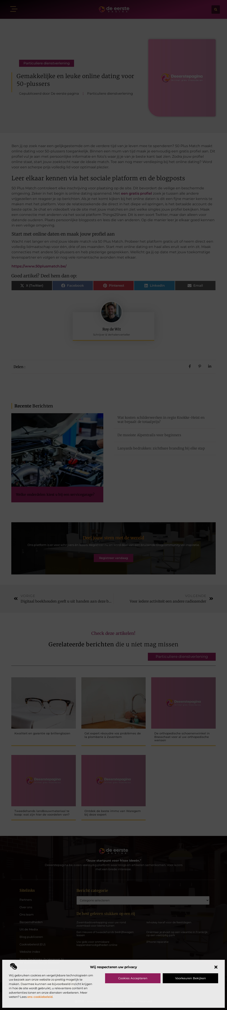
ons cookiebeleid (40, 996)
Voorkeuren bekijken (190, 978)
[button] (216, 967)
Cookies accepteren (132, 978)
